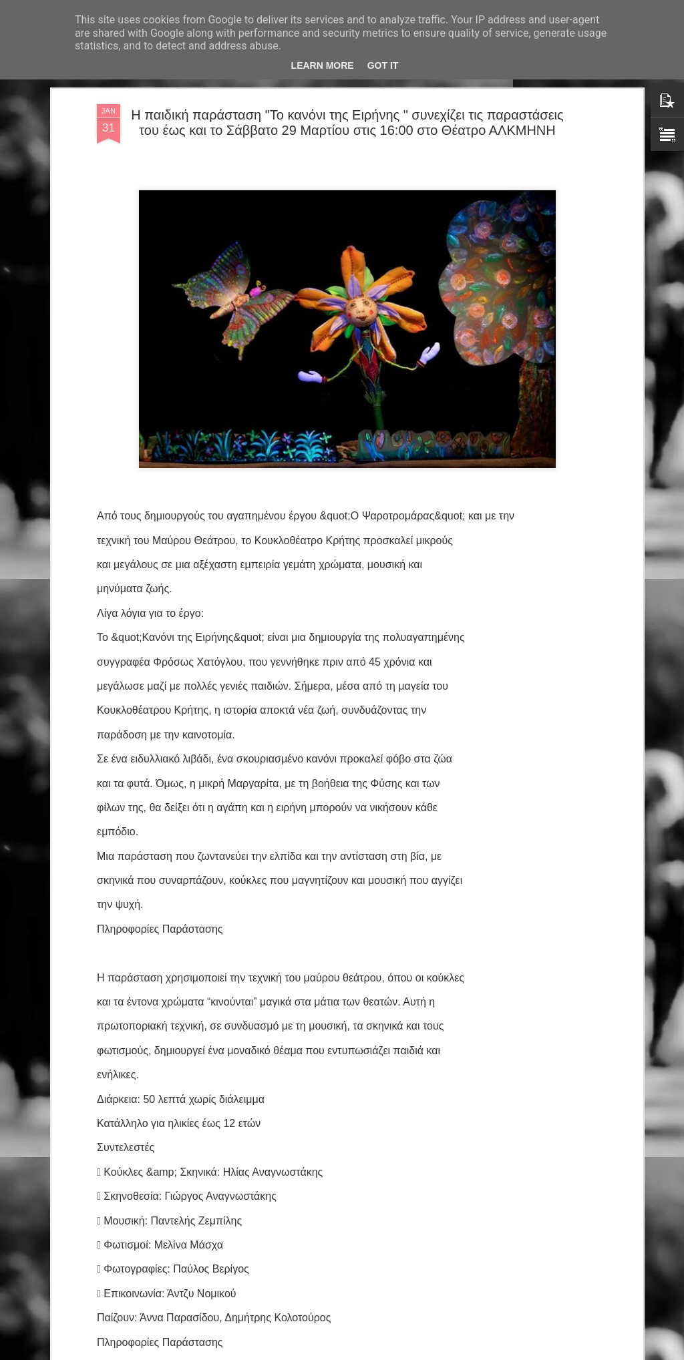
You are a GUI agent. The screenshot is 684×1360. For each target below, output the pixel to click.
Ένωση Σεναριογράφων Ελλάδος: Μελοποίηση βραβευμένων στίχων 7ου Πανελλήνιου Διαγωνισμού (332, 1048)
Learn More (322, 65)
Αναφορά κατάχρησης (422, 1353)
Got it (383, 65)
